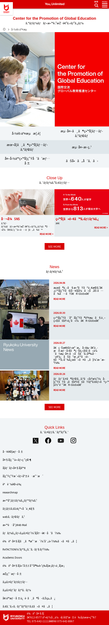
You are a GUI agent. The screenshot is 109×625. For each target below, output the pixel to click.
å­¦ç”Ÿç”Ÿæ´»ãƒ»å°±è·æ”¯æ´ (23, 476)
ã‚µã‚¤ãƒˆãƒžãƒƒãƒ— (15, 582)
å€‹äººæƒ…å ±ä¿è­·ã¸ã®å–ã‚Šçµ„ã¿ (29, 598)
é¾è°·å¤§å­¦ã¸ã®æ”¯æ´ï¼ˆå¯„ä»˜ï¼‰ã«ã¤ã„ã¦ (40, 541)
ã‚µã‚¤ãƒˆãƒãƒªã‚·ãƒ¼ (17, 590)
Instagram (73, 440)
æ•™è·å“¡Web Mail (15, 525)
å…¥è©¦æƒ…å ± (13, 451)
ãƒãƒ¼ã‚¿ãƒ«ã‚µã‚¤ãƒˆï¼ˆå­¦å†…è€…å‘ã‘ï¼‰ (32, 533)
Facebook (48, 440)
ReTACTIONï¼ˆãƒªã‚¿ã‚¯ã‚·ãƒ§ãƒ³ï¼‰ (26, 549)
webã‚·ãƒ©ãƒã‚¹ (14, 516)
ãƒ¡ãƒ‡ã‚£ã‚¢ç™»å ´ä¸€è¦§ (19, 508)
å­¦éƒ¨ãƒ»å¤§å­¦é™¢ (14, 468)
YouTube (61, 440)
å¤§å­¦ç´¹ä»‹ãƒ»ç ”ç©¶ (17, 459)
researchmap (10, 492)
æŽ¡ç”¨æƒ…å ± (12, 573)
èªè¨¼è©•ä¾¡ (12, 484)
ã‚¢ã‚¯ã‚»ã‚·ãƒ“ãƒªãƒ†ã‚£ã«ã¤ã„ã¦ (28, 606)
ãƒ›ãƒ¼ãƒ (4, 29)
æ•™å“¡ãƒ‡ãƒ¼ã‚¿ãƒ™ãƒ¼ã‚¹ (20, 500)
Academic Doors (12, 557)
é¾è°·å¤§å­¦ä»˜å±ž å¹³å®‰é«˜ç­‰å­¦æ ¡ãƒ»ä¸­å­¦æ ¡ (33, 565)
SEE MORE (54, 246)
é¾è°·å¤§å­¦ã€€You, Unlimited (6, 8)
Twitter (35, 440)
